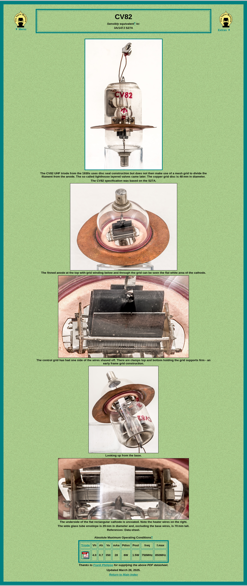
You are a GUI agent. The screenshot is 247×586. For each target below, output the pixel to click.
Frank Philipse (103, 565)
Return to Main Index (123, 574)
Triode (85, 545)
